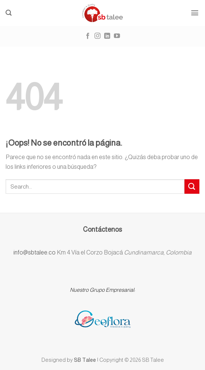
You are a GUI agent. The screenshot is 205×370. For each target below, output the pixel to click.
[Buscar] (9, 13)
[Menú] (194, 13)
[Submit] (191, 186)
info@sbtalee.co (35, 252)
